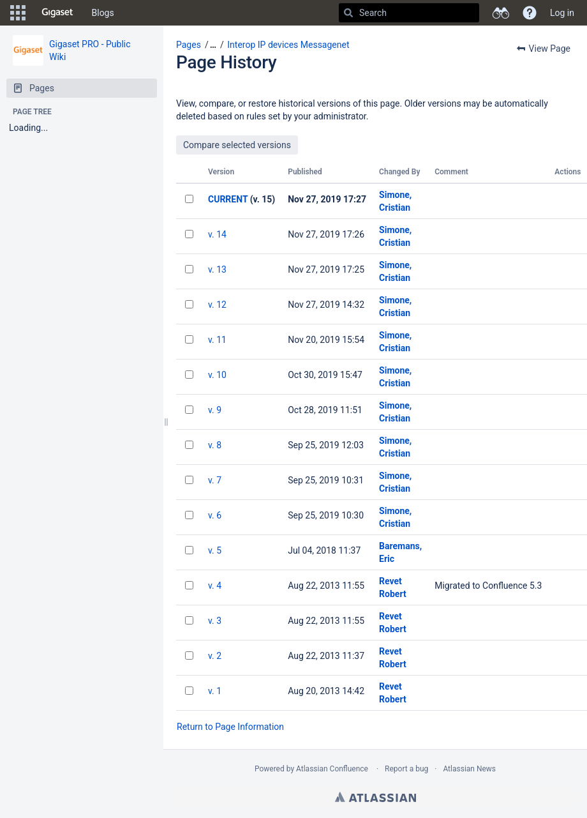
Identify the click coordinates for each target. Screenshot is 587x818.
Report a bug (406, 768)
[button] (17, 13)
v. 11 (217, 340)
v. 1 (214, 691)
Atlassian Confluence (332, 768)
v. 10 (217, 375)
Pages (188, 45)
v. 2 (214, 656)
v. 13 (217, 269)
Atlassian (375, 797)
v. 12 (217, 304)
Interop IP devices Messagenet (288, 45)
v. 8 (214, 445)
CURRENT (228, 199)
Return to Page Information (230, 727)
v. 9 (214, 410)
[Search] (348, 13)
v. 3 (214, 621)
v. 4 (214, 585)
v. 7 (214, 480)
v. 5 (214, 550)
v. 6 (214, 515)
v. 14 (217, 234)
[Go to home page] (57, 13)
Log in (562, 13)
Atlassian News (469, 768)
